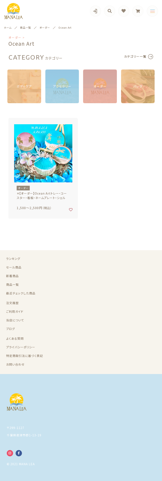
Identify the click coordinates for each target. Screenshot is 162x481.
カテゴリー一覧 (135, 56)
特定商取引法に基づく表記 (24, 356)
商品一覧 (12, 284)
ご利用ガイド (14, 311)
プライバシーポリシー (20, 347)
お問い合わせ (15, 364)
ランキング (13, 259)
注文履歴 (12, 303)
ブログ (10, 329)
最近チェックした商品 (20, 293)
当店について (15, 320)
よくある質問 (15, 338)
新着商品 (12, 276)
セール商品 (14, 267)
